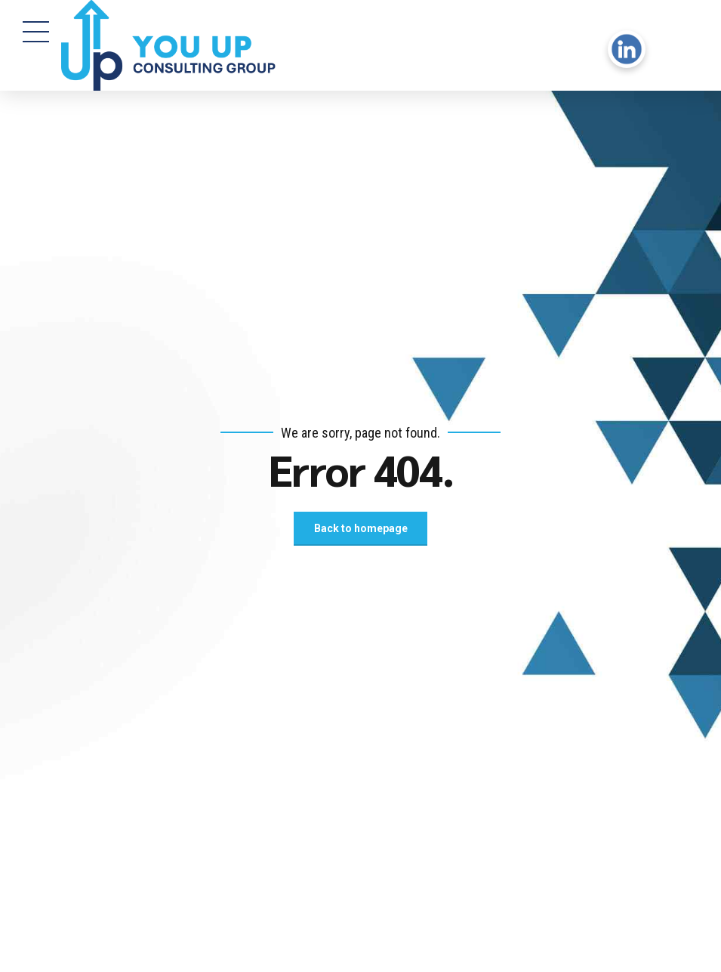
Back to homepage (361, 528)
